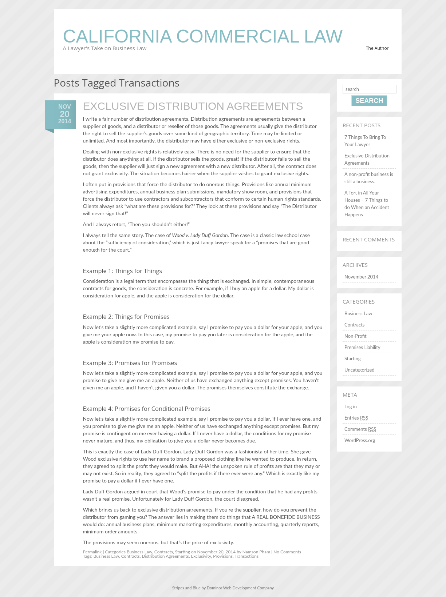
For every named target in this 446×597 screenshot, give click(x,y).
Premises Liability (362, 347)
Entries (356, 418)
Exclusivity (201, 556)
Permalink (92, 551)
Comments (360, 429)
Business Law (139, 551)
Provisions (223, 556)
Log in (350, 406)
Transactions (246, 556)
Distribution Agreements (165, 556)
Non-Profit (355, 336)
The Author (377, 48)
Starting (182, 551)
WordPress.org (359, 440)
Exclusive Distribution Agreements (193, 106)
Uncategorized (359, 370)
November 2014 (361, 277)
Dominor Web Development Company (240, 587)
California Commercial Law (203, 36)
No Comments (287, 551)
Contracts (163, 551)
